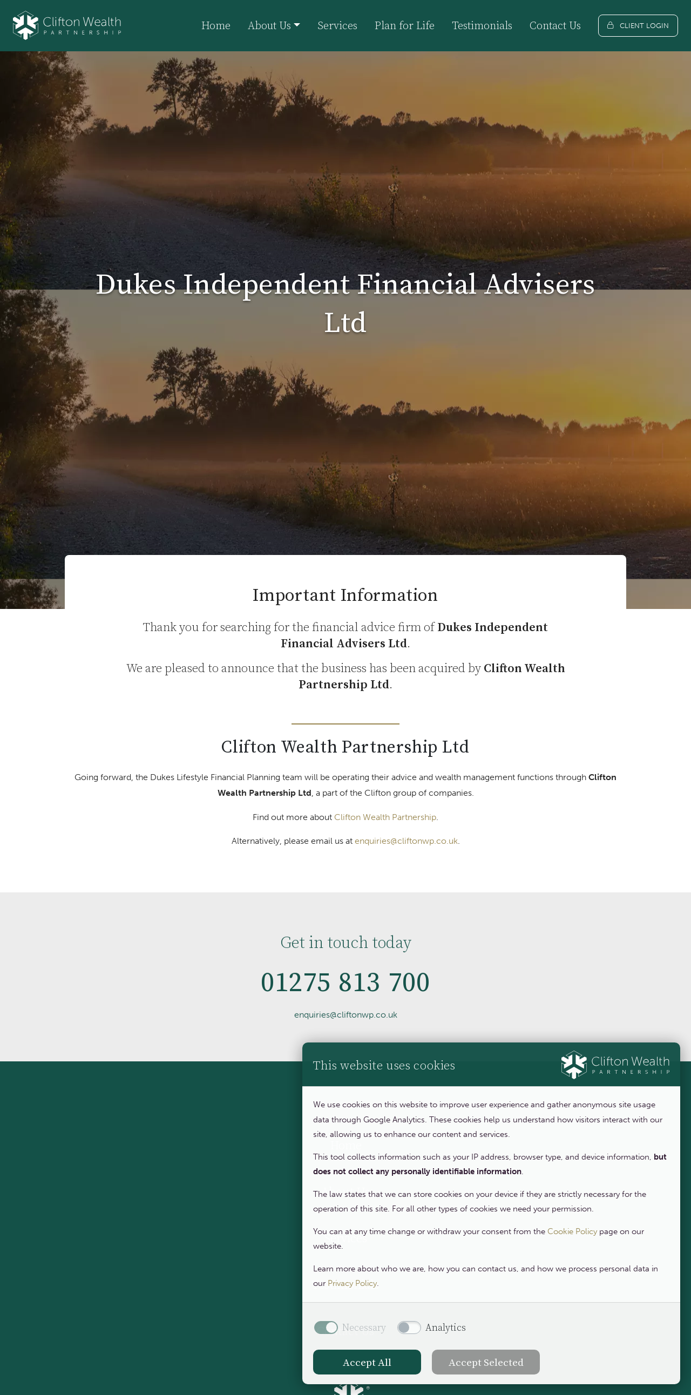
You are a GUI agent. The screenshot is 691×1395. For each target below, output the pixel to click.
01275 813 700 (346, 986)
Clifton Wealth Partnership (385, 817)
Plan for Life (405, 25)
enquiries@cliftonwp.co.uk (406, 841)
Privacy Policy (352, 1283)
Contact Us (555, 25)
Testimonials (482, 25)
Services (337, 25)
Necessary (364, 1327)
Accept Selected (486, 1362)
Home (216, 25)
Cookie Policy (572, 1231)
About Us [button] (269, 25)
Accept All (367, 1362)
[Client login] (638, 26)
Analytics (445, 1327)
